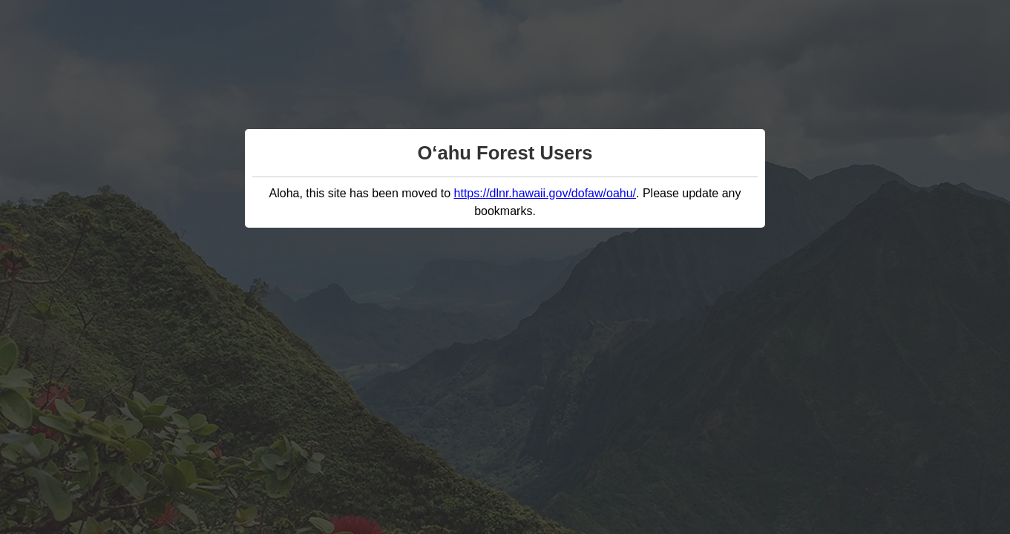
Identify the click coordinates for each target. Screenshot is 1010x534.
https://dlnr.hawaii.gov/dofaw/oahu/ (545, 193)
